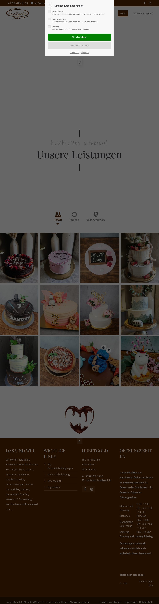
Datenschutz (74, 53)
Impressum (85, 53)
